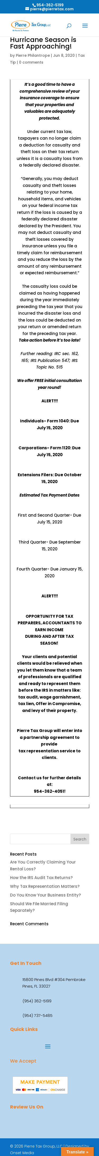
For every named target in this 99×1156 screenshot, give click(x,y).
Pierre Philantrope (33, 55)
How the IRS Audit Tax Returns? (41, 877)
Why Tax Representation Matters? (44, 886)
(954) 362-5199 (36, 1001)
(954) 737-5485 (37, 1015)
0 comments (31, 62)
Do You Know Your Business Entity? (45, 895)
